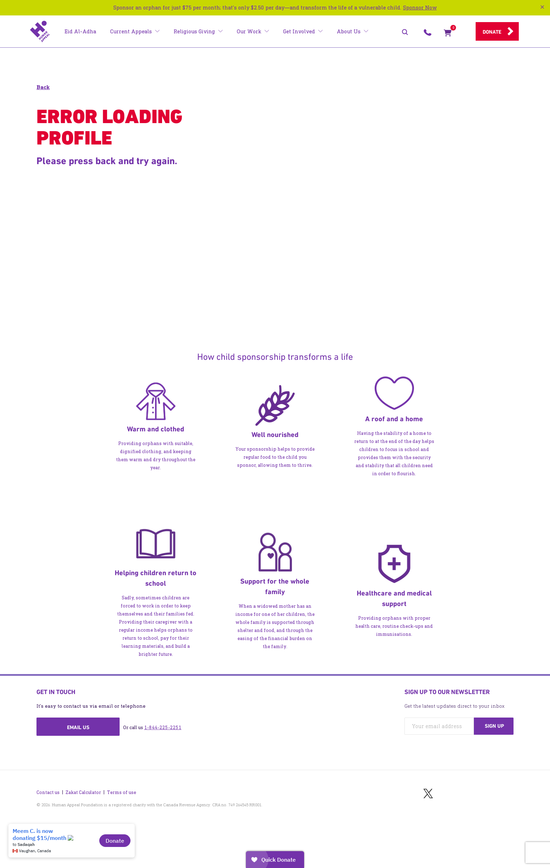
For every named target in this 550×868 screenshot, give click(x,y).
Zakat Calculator (83, 791)
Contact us (48, 791)
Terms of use (121, 791)
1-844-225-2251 (162, 728)
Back (43, 87)
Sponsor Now (420, 7)
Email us (78, 727)
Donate (492, 32)
